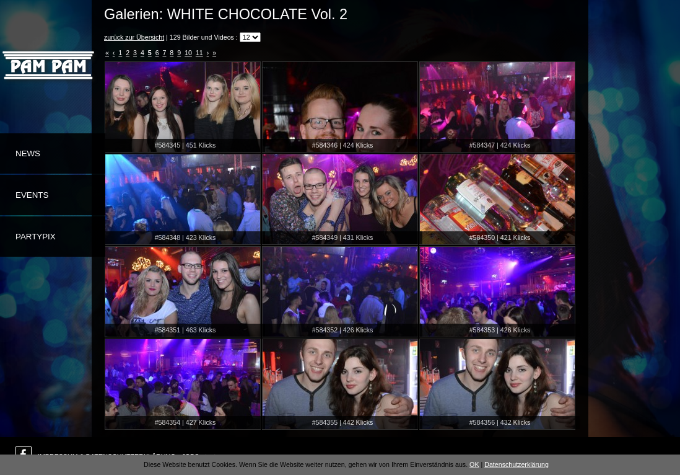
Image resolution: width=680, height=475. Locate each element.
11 (199, 52)
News (27, 153)
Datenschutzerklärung (516, 464)
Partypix (35, 236)
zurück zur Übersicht (134, 37)
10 (188, 52)
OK (474, 464)
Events (31, 195)
